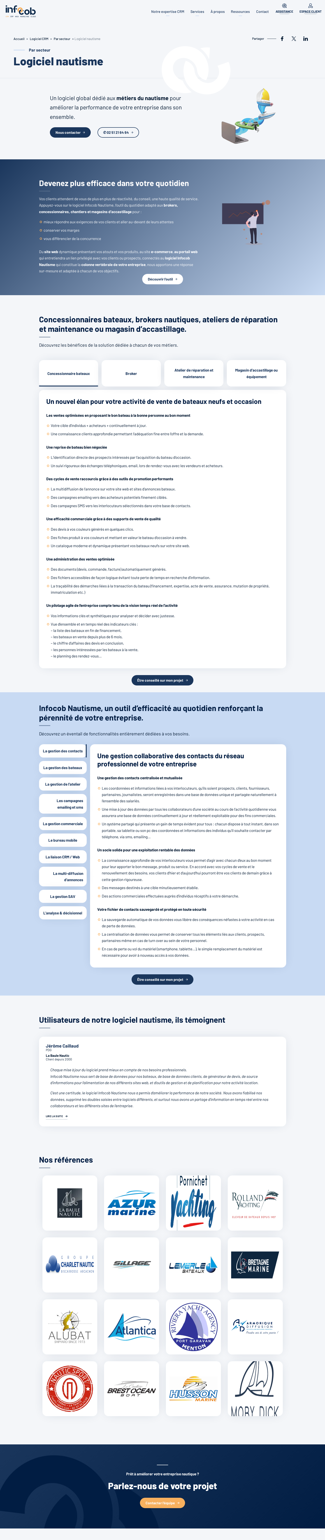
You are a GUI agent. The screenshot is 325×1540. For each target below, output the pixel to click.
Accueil (19, 39)
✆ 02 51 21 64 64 (116, 132)
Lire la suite (55, 1116)
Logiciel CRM (39, 39)
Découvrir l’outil (160, 279)
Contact (262, 11)
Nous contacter (68, 132)
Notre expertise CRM (165, 11)
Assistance (284, 11)
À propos (216, 11)
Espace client (310, 11)
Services (195, 11)
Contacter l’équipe (160, 1503)
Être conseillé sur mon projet (160, 680)
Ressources (239, 11)
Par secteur (63, 39)
